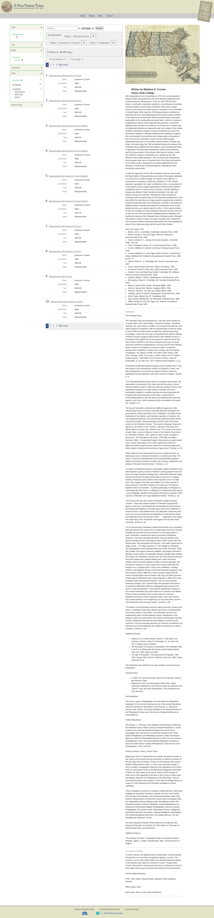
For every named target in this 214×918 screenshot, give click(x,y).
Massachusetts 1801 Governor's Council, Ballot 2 (68, 126)
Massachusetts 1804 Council (60, 277)
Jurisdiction (15, 68)
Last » (66, 64)
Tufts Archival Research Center (109, 909)
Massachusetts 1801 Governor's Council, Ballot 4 (68, 176)
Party (13, 73)
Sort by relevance (56, 59)
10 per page (75, 59)
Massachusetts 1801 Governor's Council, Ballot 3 (68, 151)
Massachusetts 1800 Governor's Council (65, 76)
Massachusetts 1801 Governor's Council (65, 101)
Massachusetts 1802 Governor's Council (65, 226)
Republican (16, 85)
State (13, 27)
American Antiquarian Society (84, 909)
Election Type (16, 105)
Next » (70, 52)
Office (13, 50)
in (80, 28)
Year (13, 45)
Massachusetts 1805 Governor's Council (67, 302)
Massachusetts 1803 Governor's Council (65, 251)
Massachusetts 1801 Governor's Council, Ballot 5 (68, 201)
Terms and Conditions (132, 909)
